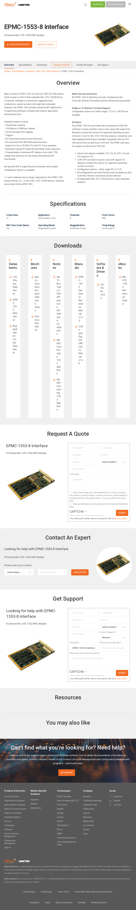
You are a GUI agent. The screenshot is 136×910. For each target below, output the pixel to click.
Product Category (107, 632)
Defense (34, 804)
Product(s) (74, 643)
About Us (87, 796)
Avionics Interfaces (37, 323)
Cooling (60, 817)
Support (7, 847)
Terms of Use (63, 892)
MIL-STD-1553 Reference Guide (124, 290)
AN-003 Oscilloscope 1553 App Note (59, 357)
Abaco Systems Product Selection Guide (37, 293)
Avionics (30, 71)
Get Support (103, 65)
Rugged (60, 809)
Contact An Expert (84, 65)
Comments (74, 474)
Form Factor (62, 805)
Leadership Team (90, 805)
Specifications (25, 65)
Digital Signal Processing (14, 805)
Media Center (88, 821)
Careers (86, 829)
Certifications (88, 809)
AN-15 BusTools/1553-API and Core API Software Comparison (59, 305)
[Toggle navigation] (130, 4)
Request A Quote (62, 65)
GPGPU (60, 821)
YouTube (117, 805)
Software (8, 829)
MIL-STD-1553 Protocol (48, 71)
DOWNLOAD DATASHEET (19, 44)
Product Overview (11, 796)
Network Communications (15, 809)
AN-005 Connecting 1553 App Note (59, 394)
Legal (47, 902)
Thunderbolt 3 (63, 825)
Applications (36, 808)
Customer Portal (115, 4)
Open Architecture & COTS (68, 801)
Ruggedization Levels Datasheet (15, 339)
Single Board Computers (14, 801)
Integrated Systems (12, 817)
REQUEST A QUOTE (46, 45)
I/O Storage (9, 825)
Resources (87, 817)
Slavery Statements (64, 902)
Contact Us (98, 4)
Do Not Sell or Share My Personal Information (93, 892)
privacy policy (121, 518)
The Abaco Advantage (92, 801)
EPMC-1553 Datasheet (15, 309)
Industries (35, 800)
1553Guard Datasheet (15, 285)
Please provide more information (84, 653)
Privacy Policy (29, 892)
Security (60, 813)
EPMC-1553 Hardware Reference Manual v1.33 (80, 298)
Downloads (42, 65)
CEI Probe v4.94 (102, 291)
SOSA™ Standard (64, 796)
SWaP (59, 834)
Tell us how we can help (109, 643)
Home (7, 71)
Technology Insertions (66, 838)
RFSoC (60, 829)
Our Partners (88, 825)
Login (85, 834)
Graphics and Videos (13, 813)
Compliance (34, 902)
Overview (9, 65)
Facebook (117, 796)
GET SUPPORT (67, 773)
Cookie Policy (46, 892)
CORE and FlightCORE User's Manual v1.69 (80, 345)
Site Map (82, 902)
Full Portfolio (18, 71)
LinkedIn (116, 801)
